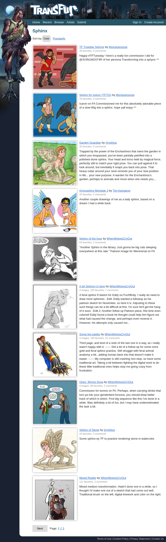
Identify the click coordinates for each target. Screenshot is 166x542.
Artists (70, 22)
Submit (81, 22)
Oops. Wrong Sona (91, 382)
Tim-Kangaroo (121, 190)
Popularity (59, 38)
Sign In (137, 22)
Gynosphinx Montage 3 (93, 190)
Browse (59, 22)
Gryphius (111, 142)
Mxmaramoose (118, 47)
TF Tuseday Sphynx (91, 47)
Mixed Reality (87, 478)
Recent (47, 22)
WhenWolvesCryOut (119, 238)
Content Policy (120, 538)
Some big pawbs (89, 334)
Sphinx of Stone (89, 430)
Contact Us (158, 538)
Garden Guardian (90, 142)
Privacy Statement (140, 538)
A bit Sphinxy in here (92, 286)
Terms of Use (104, 538)
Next (40, 528)
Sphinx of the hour (90, 238)
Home (36, 22)
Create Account (153, 22)
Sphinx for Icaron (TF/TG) (95, 95)
